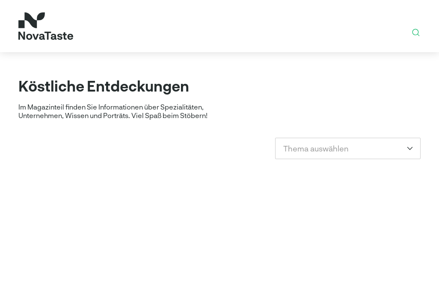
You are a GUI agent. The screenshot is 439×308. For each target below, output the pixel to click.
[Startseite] (45, 26)
